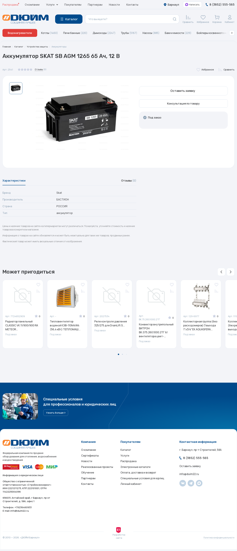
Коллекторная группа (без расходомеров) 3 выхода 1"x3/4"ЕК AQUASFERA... (200, 327)
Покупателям (72, 4)
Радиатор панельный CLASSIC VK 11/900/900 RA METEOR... (21, 327)
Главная (6, 46)
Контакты (132, 4)
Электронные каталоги (135, 471)
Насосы (151, 33)
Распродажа (10, 4)
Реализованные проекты (97, 471)
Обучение (87, 478)
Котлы (49, 33)
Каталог (19, 46)
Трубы (129, 33)
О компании (32, 4)
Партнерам (95, 4)
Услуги (124, 458)
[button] (232, 33)
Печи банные (75, 33)
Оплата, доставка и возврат (138, 478)
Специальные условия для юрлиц (142, 484)
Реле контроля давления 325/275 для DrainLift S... (110, 325)
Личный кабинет (131, 491)
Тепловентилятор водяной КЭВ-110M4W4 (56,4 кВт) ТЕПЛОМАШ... (65, 327)
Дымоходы (104, 33)
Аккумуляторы (62, 46)
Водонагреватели (20, 33)
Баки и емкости (178, 33)
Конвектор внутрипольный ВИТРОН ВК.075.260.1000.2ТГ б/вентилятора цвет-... (156, 332)
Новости (114, 4)
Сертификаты (90, 458)
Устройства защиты (39, 46)
